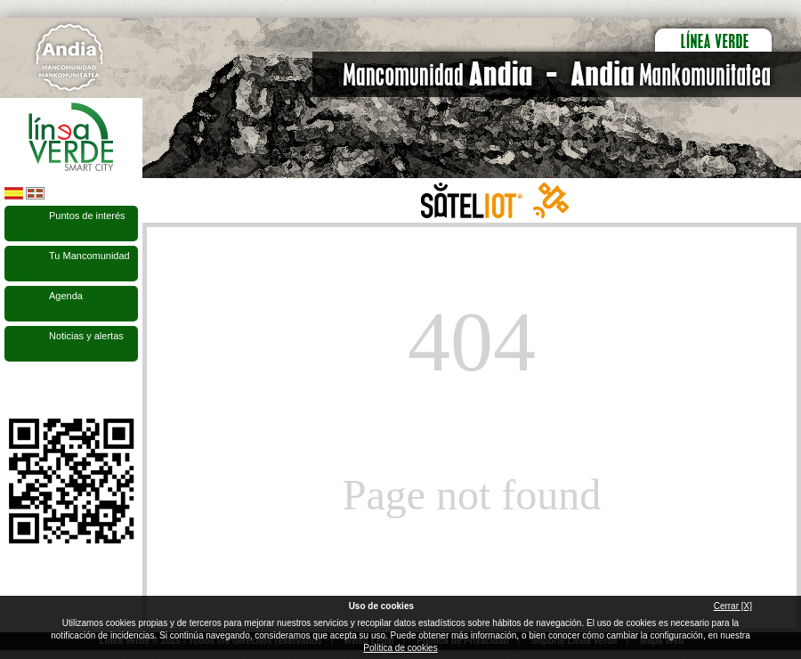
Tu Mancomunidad (89, 255)
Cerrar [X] (733, 606)
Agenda (66, 295)
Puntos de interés (87, 215)
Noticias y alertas (86, 335)
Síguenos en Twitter (44, 390)
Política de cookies (400, 648)
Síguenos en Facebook (15, 390)
